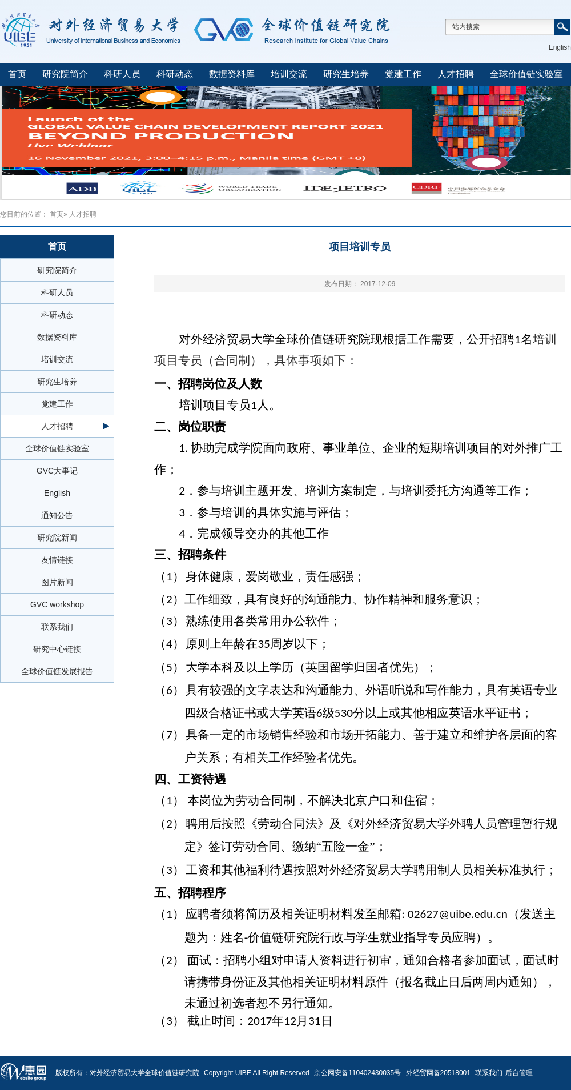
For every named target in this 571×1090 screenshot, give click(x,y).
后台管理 (519, 1073)
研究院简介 (65, 74)
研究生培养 (346, 74)
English (560, 47)
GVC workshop (57, 604)
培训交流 (289, 74)
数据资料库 (232, 74)
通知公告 (57, 515)
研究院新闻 (57, 537)
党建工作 (403, 74)
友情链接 (57, 559)
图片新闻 (57, 582)
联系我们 (57, 626)
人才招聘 (455, 74)
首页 (17, 74)
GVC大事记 (57, 470)
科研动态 (174, 74)
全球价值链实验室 (526, 74)
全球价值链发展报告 (57, 671)
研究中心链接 (57, 649)
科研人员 (122, 74)
